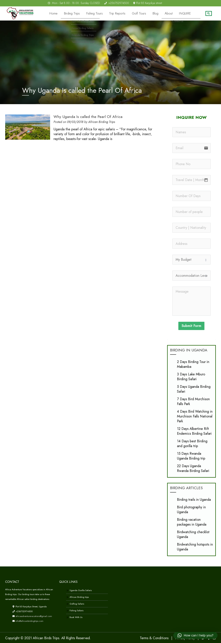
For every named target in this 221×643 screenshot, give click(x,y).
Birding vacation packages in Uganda (191, 522)
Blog (160, 13)
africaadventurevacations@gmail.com (33, 616)
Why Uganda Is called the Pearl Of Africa (88, 116)
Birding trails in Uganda (194, 499)
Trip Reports (125, 13)
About (171, 13)
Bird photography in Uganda (191, 509)
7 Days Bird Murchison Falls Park (193, 401)
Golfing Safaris (77, 603)
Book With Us (76, 617)
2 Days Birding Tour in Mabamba (193, 364)
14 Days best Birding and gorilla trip (192, 443)
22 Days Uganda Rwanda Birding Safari (193, 468)
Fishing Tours (104, 13)
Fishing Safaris (76, 610)
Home (67, 13)
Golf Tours (145, 13)
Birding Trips (83, 13)
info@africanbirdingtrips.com (29, 620)
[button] (195, 635)
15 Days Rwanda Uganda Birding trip (191, 456)
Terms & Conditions (154, 637)
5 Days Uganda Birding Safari (193, 389)
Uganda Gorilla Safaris (81, 590)
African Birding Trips (101, 121)
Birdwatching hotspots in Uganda (195, 547)
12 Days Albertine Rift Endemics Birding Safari (194, 431)
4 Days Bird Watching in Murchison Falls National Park (195, 416)
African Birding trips (79, 597)
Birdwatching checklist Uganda (193, 534)
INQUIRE (186, 13)
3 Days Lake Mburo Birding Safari (191, 376)
